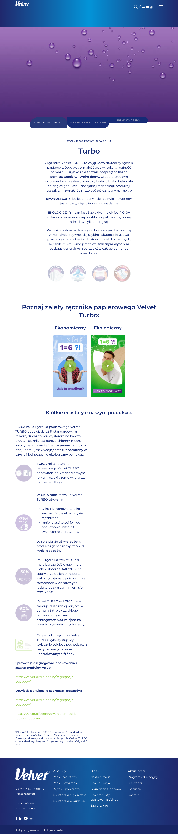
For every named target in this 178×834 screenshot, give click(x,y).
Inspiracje (135, 787)
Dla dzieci (135, 781)
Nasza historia (101, 775)
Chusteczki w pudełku (69, 799)
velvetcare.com (25, 806)
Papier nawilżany (65, 781)
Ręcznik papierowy (66, 787)
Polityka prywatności (27, 828)
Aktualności (136, 769)
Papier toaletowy (65, 775)
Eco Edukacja (100, 781)
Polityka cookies (53, 828)
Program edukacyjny (143, 775)
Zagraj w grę (99, 803)
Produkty (59, 769)
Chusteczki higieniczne (70, 793)
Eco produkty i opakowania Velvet (104, 795)
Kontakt (134, 793)
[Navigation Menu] (161, 7)
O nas (95, 769)
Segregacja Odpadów (106, 787)
